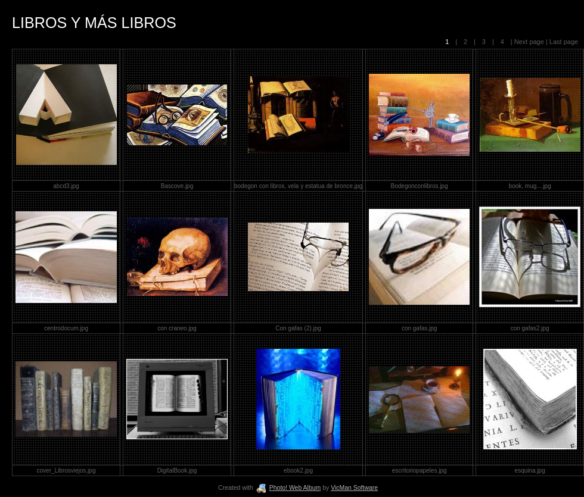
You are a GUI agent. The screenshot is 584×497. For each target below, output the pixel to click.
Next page (529, 41)
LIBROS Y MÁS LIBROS (94, 22)
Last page (563, 41)
